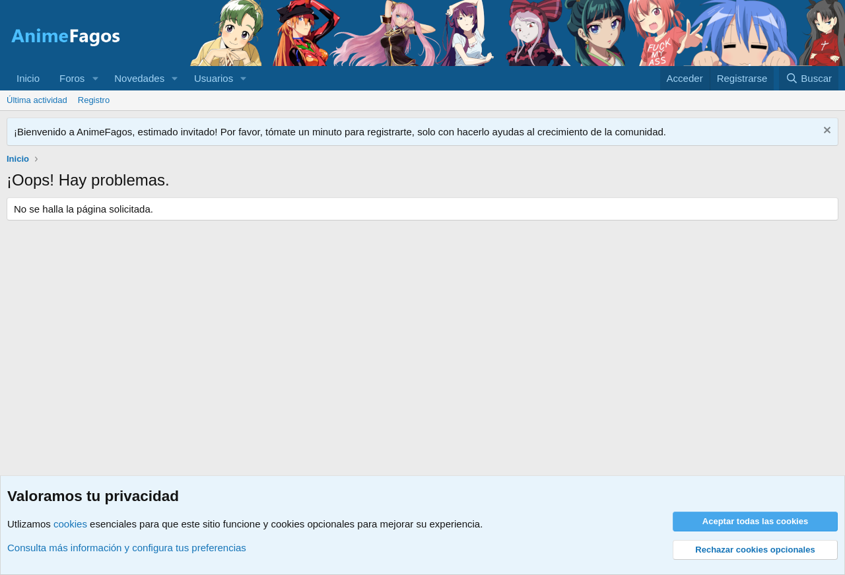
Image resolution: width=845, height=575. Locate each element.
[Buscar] (808, 78)
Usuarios (213, 78)
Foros (71, 78)
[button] (95, 78)
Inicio (28, 78)
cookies (70, 523)
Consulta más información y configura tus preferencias (126, 547)
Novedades (139, 78)
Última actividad (37, 100)
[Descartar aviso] (825, 132)
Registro (94, 100)
